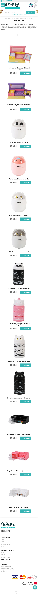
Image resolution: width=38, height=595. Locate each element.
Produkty (13, 18)
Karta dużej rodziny (5, 544)
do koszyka (26, 73)
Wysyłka (2, 541)
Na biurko (26, 18)
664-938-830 (8, 566)
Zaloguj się (35, 3)
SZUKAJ (30, 12)
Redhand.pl (24, 593)
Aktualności (3, 553)
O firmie (3, 539)
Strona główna (8, 18)
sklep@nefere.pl (17, 1)
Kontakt (2, 546)
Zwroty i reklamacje (5, 556)
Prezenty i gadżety (19, 18)
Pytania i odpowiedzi (6, 554)
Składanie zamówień (5, 557)
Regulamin (3, 543)
